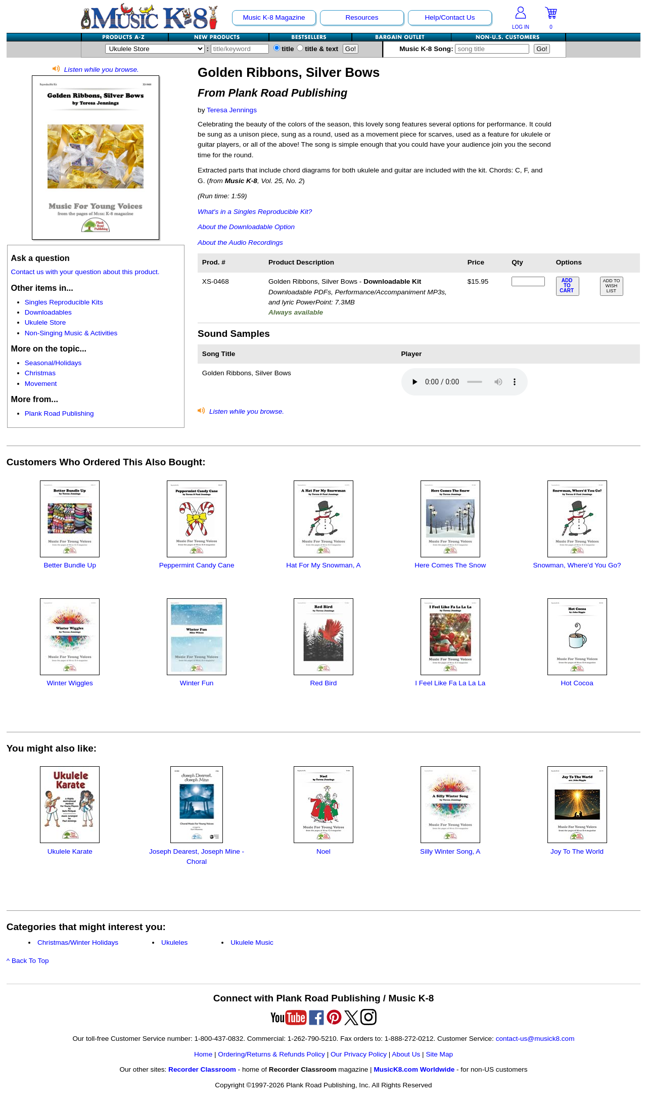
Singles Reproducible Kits (64, 302)
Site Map (439, 1054)
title (283, 49)
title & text (318, 49)
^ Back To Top (28, 960)
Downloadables (48, 312)
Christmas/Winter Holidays (77, 942)
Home (203, 1054)
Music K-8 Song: (466, 49)
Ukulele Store (45, 322)
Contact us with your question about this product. (85, 272)
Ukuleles (174, 942)
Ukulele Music (251, 942)
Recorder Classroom (202, 1069)
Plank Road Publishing (59, 413)
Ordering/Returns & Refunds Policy (271, 1054)
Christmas (40, 373)
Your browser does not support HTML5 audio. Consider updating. (464, 381)
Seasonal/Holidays (53, 363)
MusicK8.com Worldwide (414, 1069)
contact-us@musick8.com (535, 1038)
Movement (41, 383)
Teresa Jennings (232, 110)
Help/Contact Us (450, 17)
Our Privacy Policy (359, 1054)
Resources (361, 17)
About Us (406, 1054)
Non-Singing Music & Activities (71, 333)
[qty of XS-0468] (528, 281)
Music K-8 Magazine (274, 17)
